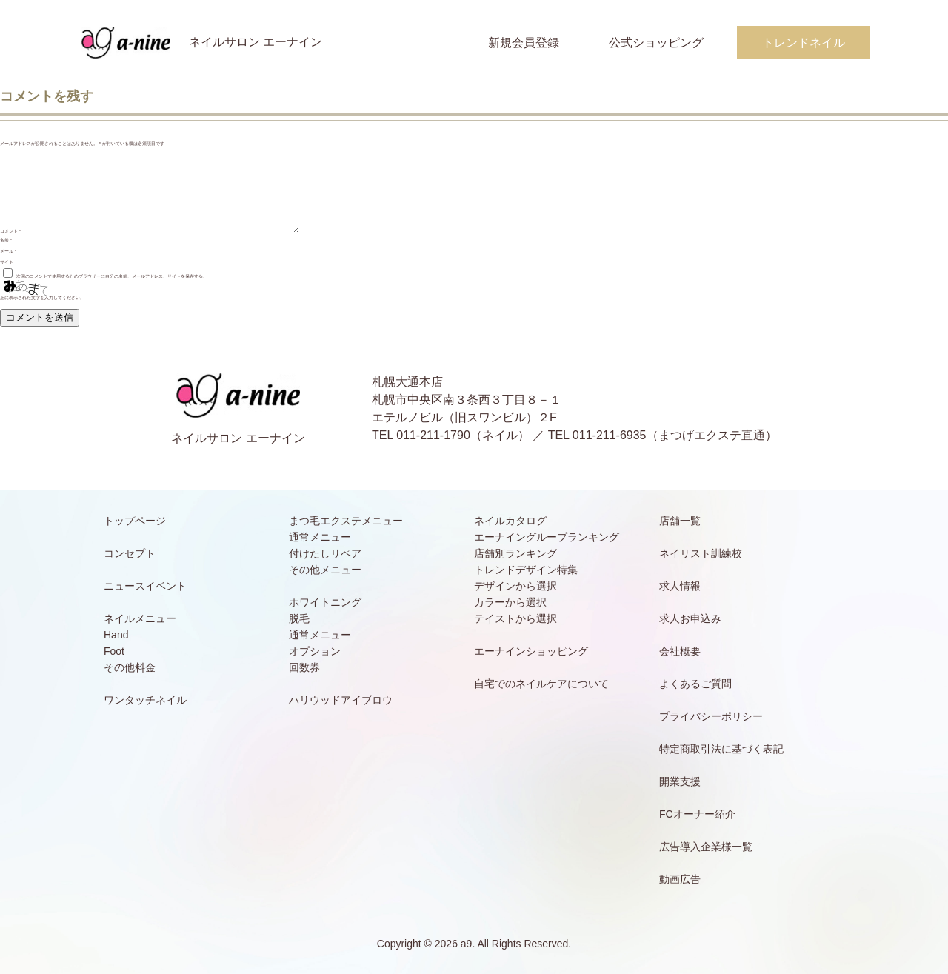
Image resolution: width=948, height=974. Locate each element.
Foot (114, 651)
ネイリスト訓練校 (700, 553)
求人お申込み (690, 618)
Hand (116, 635)
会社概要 (680, 651)
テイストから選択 (515, 618)
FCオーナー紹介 (697, 814)
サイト (6, 262)
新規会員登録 (523, 42)
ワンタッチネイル (145, 700)
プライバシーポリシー (711, 716)
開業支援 (680, 781)
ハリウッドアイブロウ (341, 700)
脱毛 (299, 618)
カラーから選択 (510, 602)
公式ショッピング (656, 42)
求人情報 (680, 586)
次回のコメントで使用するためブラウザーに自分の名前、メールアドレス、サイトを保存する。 (111, 276)
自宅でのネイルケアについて (541, 684)
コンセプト (130, 553)
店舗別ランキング (515, 553)
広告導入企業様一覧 (705, 847)
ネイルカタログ (510, 521)
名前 (6, 240)
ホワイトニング (325, 602)
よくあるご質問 (695, 684)
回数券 (304, 667)
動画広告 (680, 879)
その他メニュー (325, 570)
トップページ (135, 521)
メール (8, 251)
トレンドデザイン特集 (526, 570)
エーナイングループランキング (546, 537)
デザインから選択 (515, 586)
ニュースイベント (145, 586)
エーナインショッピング (531, 651)
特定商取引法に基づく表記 (721, 749)
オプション (315, 651)
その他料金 (130, 667)
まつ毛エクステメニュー (346, 521)
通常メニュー (320, 537)
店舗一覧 (680, 521)
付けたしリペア (325, 553)
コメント (10, 231)
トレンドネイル (803, 42)
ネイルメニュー (140, 618)
